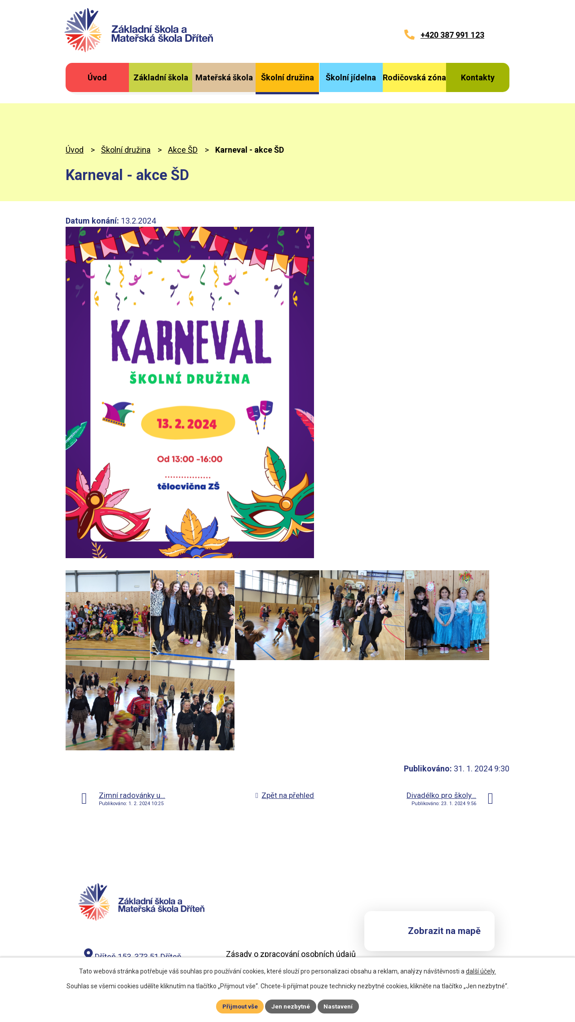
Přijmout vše (239, 1005)
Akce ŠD (183, 109)
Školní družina (125, 109)
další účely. (481, 970)
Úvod (75, 109)
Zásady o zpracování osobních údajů (291, 913)
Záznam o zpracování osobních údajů (292, 924)
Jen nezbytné (291, 1005)
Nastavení (339, 1005)
